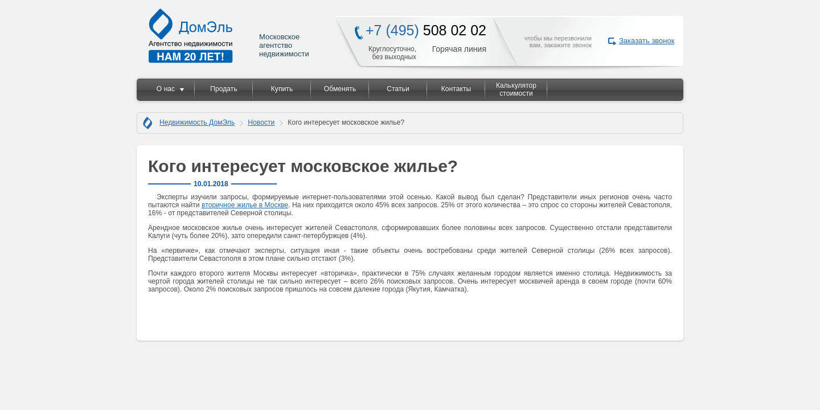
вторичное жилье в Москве (245, 205)
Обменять (340, 89)
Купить (282, 89)
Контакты (456, 89)
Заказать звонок (646, 40)
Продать (223, 89)
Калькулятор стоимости (516, 89)
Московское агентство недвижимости (229, 35)
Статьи (398, 89)
